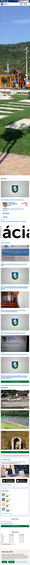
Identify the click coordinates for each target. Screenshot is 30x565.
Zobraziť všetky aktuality (15, 381)
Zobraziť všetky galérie (15, 452)
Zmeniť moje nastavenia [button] (21, 561)
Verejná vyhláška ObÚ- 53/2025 (7, 523)
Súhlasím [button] (4, 562)
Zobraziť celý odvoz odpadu (7, 513)
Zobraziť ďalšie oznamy (15, 526)
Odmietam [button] (11, 562)
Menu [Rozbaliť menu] (26, 4)
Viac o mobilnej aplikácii (6, 484)
